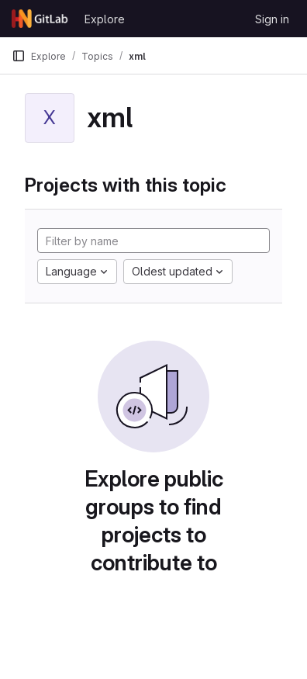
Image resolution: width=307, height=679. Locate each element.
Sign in (272, 19)
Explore (105, 19)
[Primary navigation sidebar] (18, 55)
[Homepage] (40, 18)
